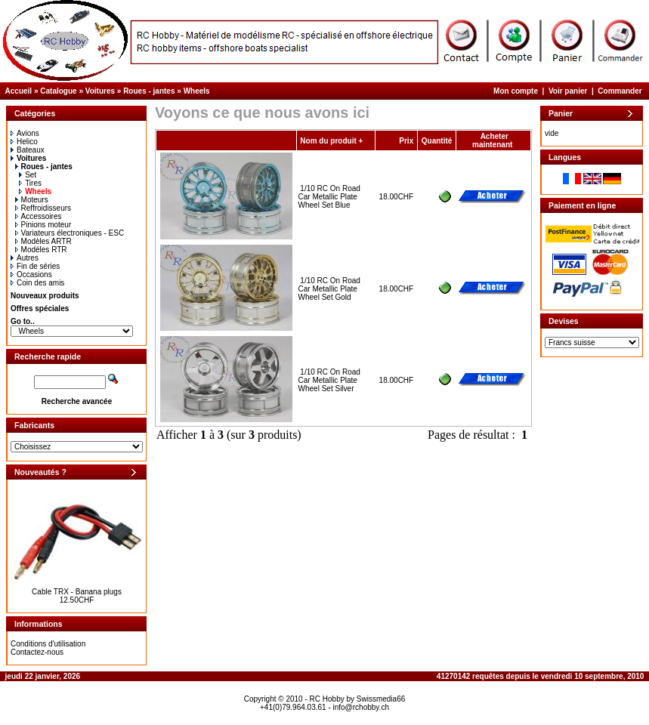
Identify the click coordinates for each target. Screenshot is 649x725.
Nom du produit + (331, 141)
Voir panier (568, 91)
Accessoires (38, 216)
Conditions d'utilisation (48, 644)
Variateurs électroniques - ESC (70, 233)
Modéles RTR (41, 249)
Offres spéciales (40, 308)
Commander (619, 91)
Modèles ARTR (43, 241)
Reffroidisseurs (43, 208)
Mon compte (515, 91)
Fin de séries (35, 266)
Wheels (197, 91)
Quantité (437, 141)
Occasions (31, 274)
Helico (24, 141)
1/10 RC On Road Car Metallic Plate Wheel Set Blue (329, 196)
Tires (30, 183)
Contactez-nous (37, 652)
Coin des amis (37, 283)
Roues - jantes (149, 91)
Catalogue (58, 91)
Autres (25, 258)
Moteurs (31, 200)
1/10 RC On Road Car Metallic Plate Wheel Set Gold (329, 288)
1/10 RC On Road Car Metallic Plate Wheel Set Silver (329, 380)
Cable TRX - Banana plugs (77, 592)
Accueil (18, 91)
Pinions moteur (43, 225)
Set (27, 175)
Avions (25, 133)
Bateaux (28, 150)
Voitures (100, 91)
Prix (406, 141)
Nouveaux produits (45, 296)
